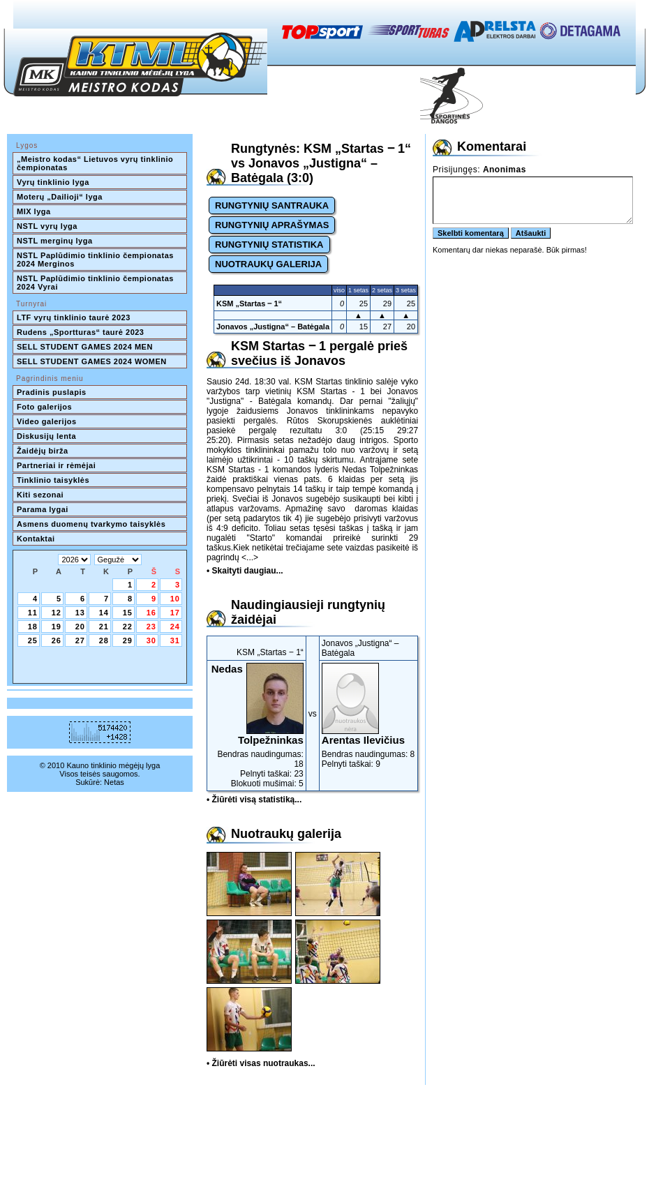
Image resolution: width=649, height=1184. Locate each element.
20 (80, 626)
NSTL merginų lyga (55, 241)
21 (104, 626)
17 (175, 612)
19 (56, 626)
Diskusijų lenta (46, 436)
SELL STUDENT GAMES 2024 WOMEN (92, 361)
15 (128, 612)
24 (175, 626)
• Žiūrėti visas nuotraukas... (261, 1063)
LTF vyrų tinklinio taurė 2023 (73, 317)
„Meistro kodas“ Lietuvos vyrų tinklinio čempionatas (96, 163)
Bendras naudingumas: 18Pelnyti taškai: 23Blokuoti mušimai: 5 (256, 725)
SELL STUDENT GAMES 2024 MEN (85, 347)
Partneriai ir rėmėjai (56, 465)
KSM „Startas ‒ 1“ (249, 303)
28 (104, 640)
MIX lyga (34, 211)
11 (33, 612)
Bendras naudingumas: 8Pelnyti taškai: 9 (368, 716)
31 (175, 640)
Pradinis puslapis (52, 392)
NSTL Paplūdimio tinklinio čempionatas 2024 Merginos (96, 259)
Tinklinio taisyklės (53, 480)
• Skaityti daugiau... (245, 571)
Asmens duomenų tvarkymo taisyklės (91, 524)
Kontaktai (36, 538)
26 (56, 640)
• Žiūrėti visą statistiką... (254, 799)
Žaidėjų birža (42, 451)
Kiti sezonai (40, 494)
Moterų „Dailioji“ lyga (60, 197)
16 (151, 612)
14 (104, 612)
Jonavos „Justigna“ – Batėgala (272, 326)
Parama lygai (42, 509)
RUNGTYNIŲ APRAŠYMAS (272, 225)
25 (33, 640)
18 (33, 626)
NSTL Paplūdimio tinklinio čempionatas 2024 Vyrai (96, 282)
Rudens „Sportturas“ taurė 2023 (80, 332)
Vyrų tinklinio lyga (53, 182)
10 (175, 598)
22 (128, 626)
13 (80, 612)
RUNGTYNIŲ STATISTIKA (269, 244)
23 (151, 626)
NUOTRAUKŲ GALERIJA (268, 264)
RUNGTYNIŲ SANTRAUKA (272, 205)
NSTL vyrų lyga (47, 226)
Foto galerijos (44, 407)
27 (80, 640)
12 (56, 612)
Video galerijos (47, 421)
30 (151, 640)
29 (128, 640)
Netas (114, 782)
